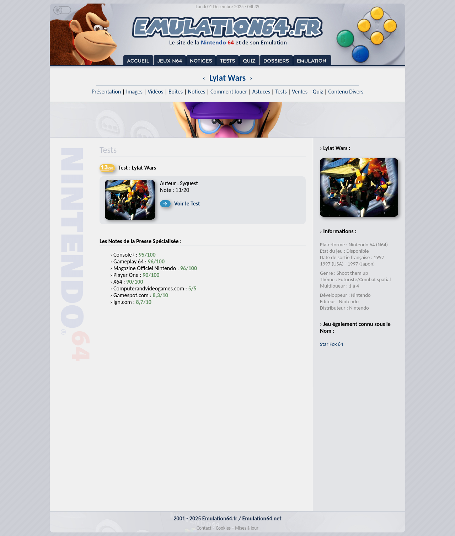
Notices (196, 91)
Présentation (106, 91)
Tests (281, 91)
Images (134, 91)
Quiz (318, 91)
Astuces (261, 91)
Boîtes (175, 91)
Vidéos (155, 91)
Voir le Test (187, 203)
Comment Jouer (228, 91)
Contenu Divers (345, 91)
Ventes (299, 91)
